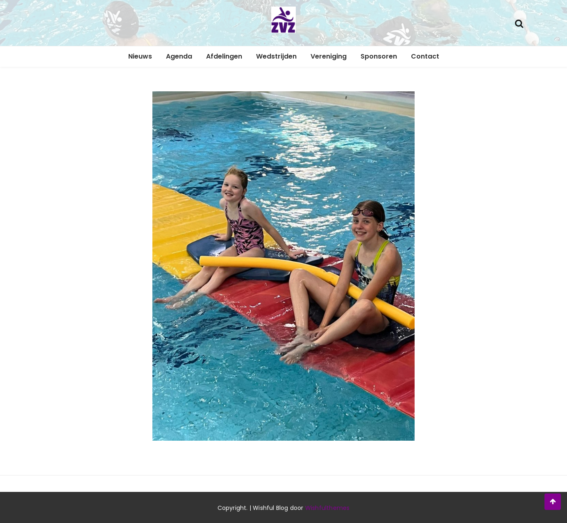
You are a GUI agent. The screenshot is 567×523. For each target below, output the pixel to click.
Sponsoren (379, 56)
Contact (425, 56)
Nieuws (140, 56)
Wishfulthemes (327, 508)
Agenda (179, 56)
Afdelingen (224, 56)
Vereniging (329, 56)
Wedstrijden (276, 56)
